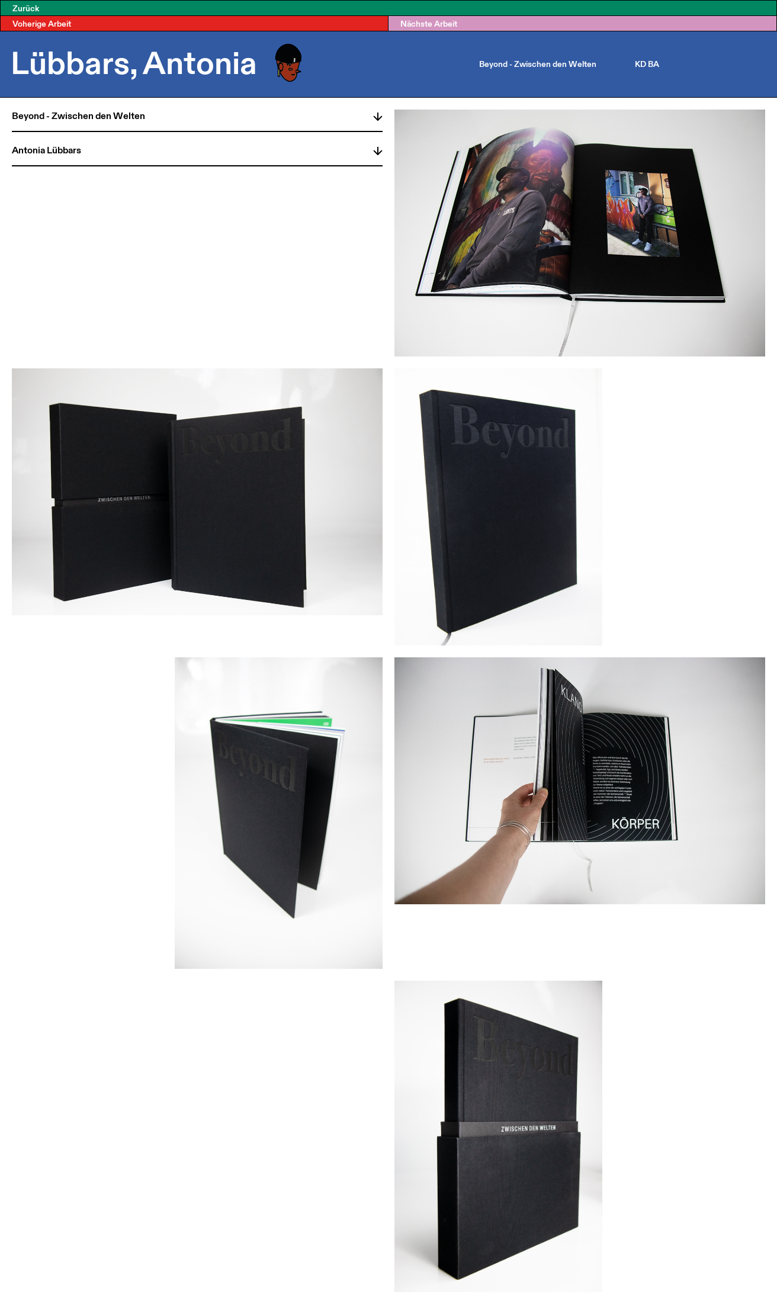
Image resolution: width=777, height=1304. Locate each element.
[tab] (197, 114)
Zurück (25, 8)
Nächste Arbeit (428, 23)
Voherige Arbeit (41, 23)
